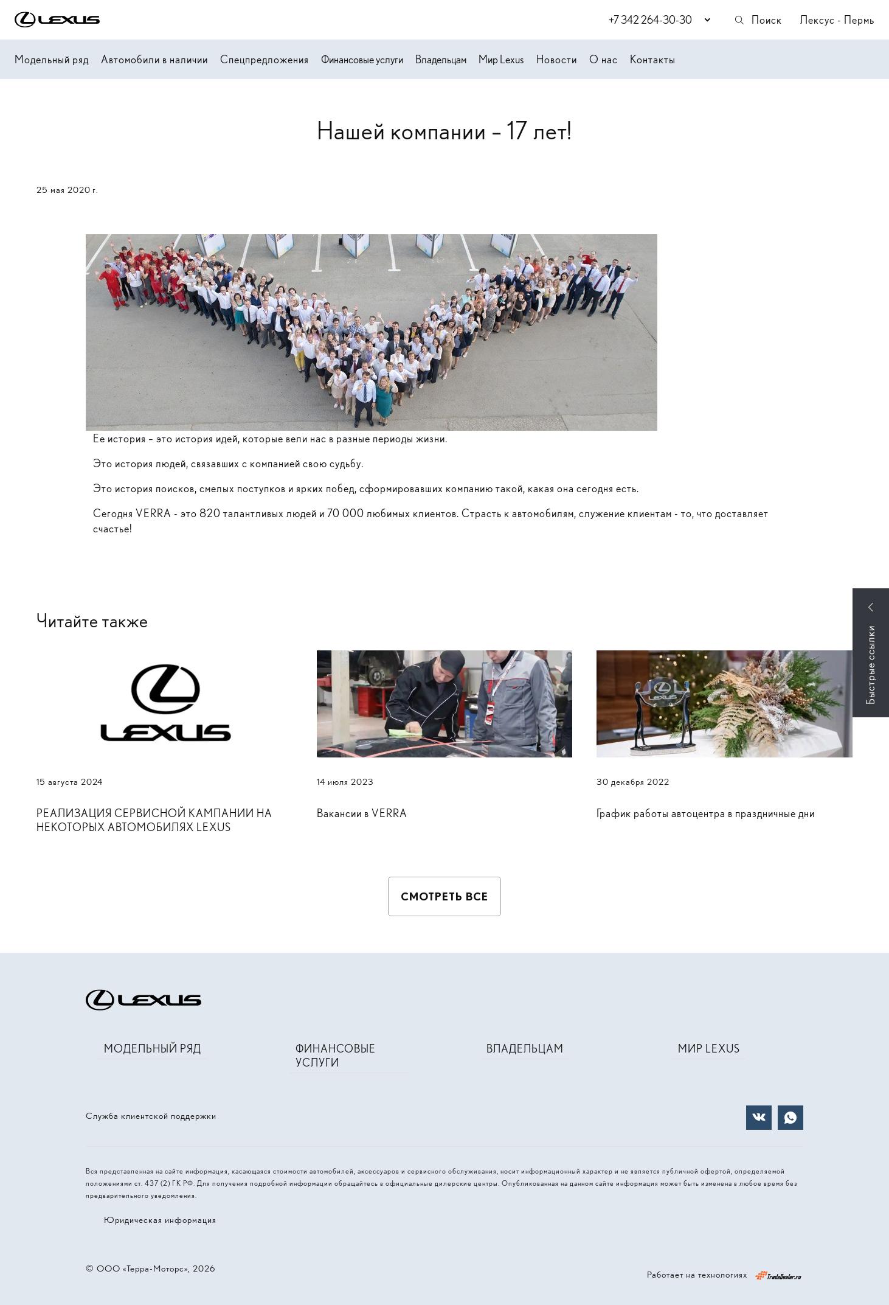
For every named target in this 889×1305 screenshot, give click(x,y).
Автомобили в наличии (154, 59)
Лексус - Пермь (837, 19)
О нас (603, 59)
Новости (556, 59)
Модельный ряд (52, 59)
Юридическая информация (160, 1219)
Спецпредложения (264, 59)
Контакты (653, 59)
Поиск (757, 19)
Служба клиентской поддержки (151, 1115)
